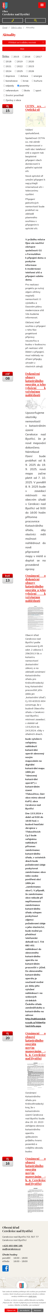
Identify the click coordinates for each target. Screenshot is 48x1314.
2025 (20, 71)
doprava (10, 75)
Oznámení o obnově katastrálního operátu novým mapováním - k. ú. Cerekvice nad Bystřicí (35, 1045)
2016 (27, 56)
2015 (16, 56)
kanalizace (12, 80)
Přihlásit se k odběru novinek (26, 42)
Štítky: (5, 56)
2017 (39, 56)
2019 (20, 61)
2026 (31, 71)
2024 (8, 71)
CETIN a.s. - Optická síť (35, 107)
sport (38, 90)
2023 (31, 66)
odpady (10, 85)
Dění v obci (16, 27)
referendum (12, 90)
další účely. (33, 1296)
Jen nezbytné (24, 1310)
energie (38, 75)
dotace (24, 75)
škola (27, 90)
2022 (20, 66)
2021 (8, 66)
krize (25, 80)
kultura (38, 80)
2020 (31, 61)
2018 (8, 61)
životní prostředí (15, 95)
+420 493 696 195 (12, 1245)
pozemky (24, 85)
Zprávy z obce (13, 100)
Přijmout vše (11, 1310)
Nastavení (37, 1310)
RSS (32, 49)
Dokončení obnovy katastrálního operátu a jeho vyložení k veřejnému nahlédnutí (35, 384)
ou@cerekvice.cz (11, 1249)
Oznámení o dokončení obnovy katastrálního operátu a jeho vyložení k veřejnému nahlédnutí (35, 588)
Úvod (4, 27)
